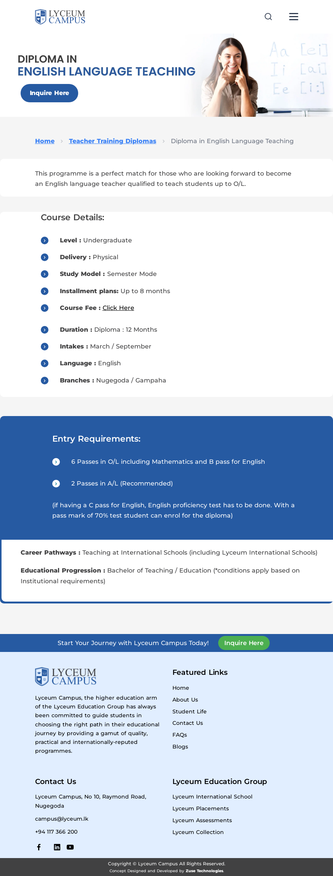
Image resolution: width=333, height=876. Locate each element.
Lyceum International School (212, 796)
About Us (185, 699)
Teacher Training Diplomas (112, 141)
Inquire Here (49, 93)
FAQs (179, 734)
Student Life (189, 711)
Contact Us (187, 723)
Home (45, 141)
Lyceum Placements (200, 808)
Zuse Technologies (204, 870)
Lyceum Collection (198, 832)
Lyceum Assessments (202, 820)
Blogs (180, 746)
